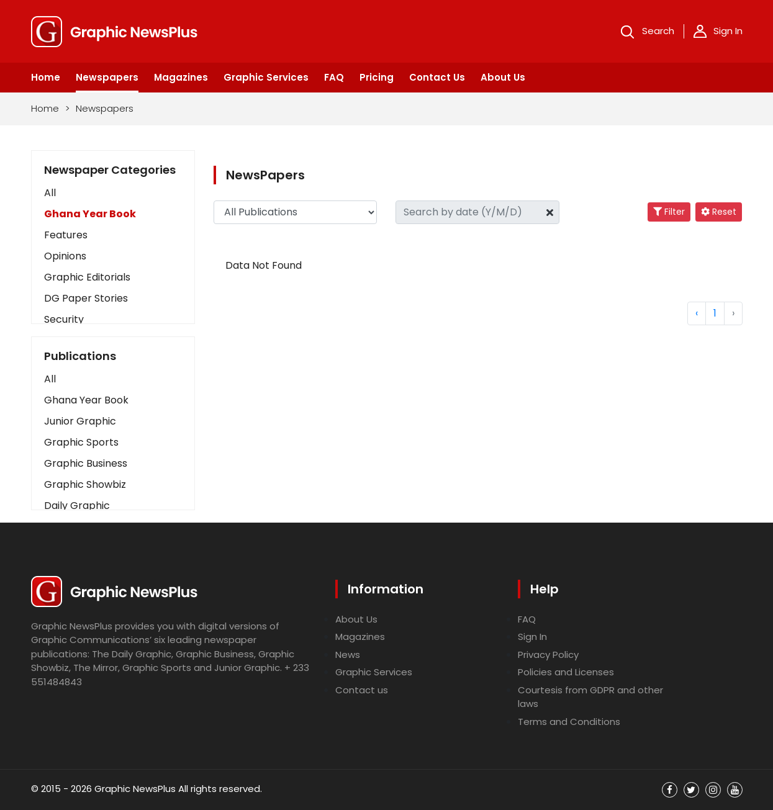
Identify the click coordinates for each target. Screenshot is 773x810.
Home (45, 77)
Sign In (718, 31)
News (347, 654)
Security (64, 319)
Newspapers (107, 77)
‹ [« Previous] (696, 313)
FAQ (334, 77)
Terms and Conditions (569, 721)
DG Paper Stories (86, 298)
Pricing (376, 77)
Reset (718, 211)
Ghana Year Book (90, 214)
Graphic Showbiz (85, 484)
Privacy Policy (548, 654)
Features (66, 235)
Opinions (65, 256)
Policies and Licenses (566, 671)
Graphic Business (85, 463)
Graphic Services (266, 77)
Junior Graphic (80, 421)
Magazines (181, 77)
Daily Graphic (77, 505)
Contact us (361, 689)
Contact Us (437, 77)
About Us (503, 77)
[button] (113, 379)
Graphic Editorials (87, 277)
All (50, 193)
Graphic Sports (81, 442)
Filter (669, 211)
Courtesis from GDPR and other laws (590, 697)
